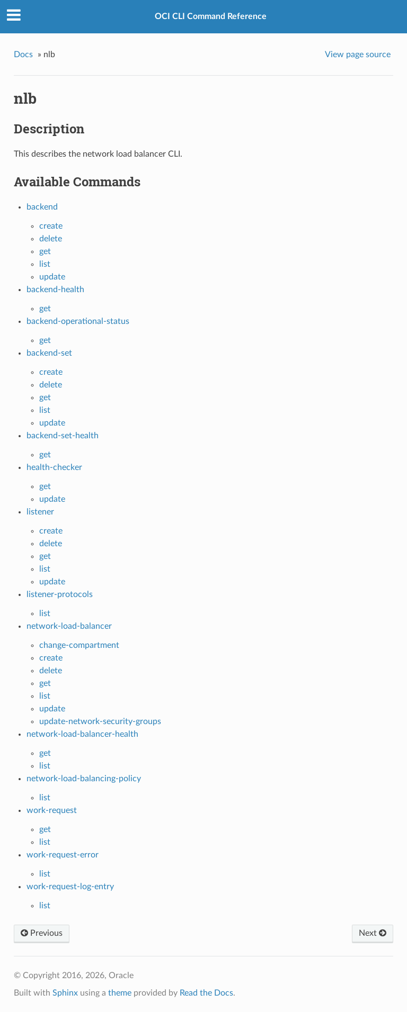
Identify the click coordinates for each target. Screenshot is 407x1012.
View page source (358, 54)
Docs (23, 54)
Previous (42, 933)
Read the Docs (206, 993)
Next (372, 933)
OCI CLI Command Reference (211, 16)
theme (119, 993)
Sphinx (65, 993)
